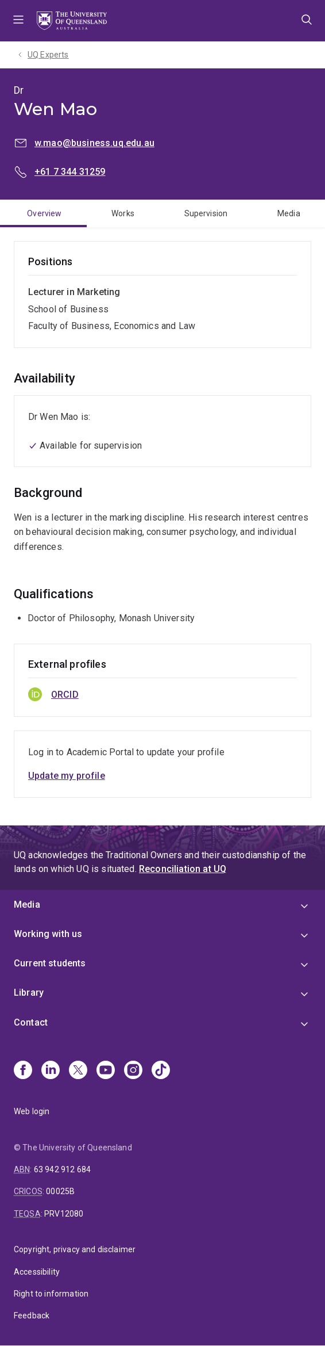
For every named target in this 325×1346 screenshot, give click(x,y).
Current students (50, 963)
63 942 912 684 (62, 1169)
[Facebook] (23, 1071)
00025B (60, 1191)
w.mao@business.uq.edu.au (94, 142)
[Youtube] (105, 1071)
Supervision (206, 213)
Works (122, 213)
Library (29, 992)
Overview (44, 213)
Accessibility (37, 1271)
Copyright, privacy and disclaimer (75, 1249)
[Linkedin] (50, 1071)
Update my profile (66, 775)
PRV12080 (63, 1213)
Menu (18, 20)
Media (288, 213)
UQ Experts (48, 54)
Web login (31, 1111)
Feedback (31, 1315)
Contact (31, 1022)
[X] (78, 1071)
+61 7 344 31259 (69, 171)
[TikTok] (161, 1071)
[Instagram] (133, 1071)
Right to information (51, 1293)
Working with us (48, 933)
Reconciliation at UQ (182, 868)
